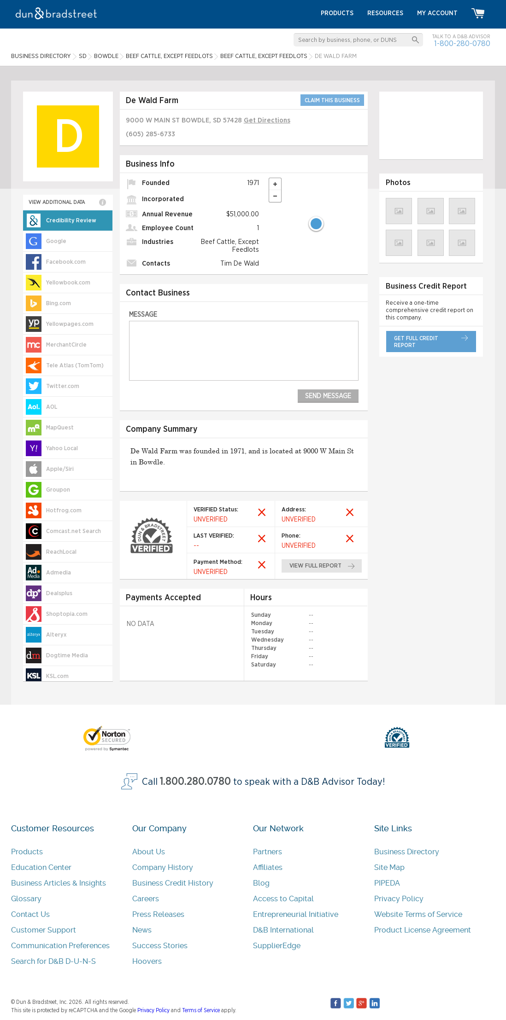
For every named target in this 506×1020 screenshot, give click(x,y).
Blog (261, 883)
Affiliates (267, 867)
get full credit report (416, 342)
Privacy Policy (399, 898)
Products (27, 851)
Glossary (26, 898)
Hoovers (147, 961)
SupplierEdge (276, 945)
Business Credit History (172, 883)
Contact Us (30, 914)
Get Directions (267, 120)
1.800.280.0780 (195, 782)
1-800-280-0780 (462, 43)
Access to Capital (283, 898)
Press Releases (158, 914)
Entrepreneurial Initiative (295, 914)
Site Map (389, 867)
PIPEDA (387, 883)
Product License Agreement (422, 930)
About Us (148, 851)
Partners (267, 851)
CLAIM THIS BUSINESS (332, 100)
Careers (145, 898)
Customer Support (43, 930)
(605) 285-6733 (150, 134)
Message (143, 314)
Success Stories (160, 945)
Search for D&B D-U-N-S (53, 961)
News (142, 930)
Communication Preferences (60, 945)
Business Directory (406, 851)
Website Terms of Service (418, 914)
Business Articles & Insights (58, 883)
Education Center (41, 867)
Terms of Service (201, 1010)
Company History (162, 867)
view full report (315, 566)
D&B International (283, 930)
